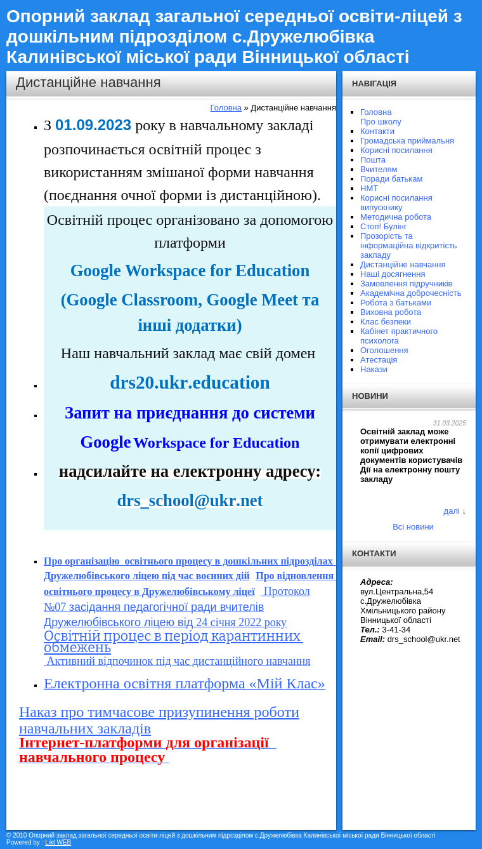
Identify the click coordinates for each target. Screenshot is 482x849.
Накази (374, 369)
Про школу (380, 121)
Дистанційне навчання (403, 264)
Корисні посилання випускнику (396, 202)
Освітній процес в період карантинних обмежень (173, 642)
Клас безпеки (385, 321)
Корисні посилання (396, 150)
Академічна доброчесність (411, 293)
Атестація (378, 359)
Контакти (377, 131)
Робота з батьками (395, 302)
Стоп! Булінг (383, 226)
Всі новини (413, 526)
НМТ (369, 188)
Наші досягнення (392, 274)
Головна (226, 107)
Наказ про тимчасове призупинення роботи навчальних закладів (159, 720)
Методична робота (395, 217)
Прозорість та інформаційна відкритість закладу (408, 245)
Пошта (373, 159)
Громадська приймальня (407, 140)
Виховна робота (390, 312)
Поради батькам (391, 179)
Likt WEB (58, 842)
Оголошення (384, 350)
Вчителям (378, 169)
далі (452, 511)
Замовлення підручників (406, 283)
